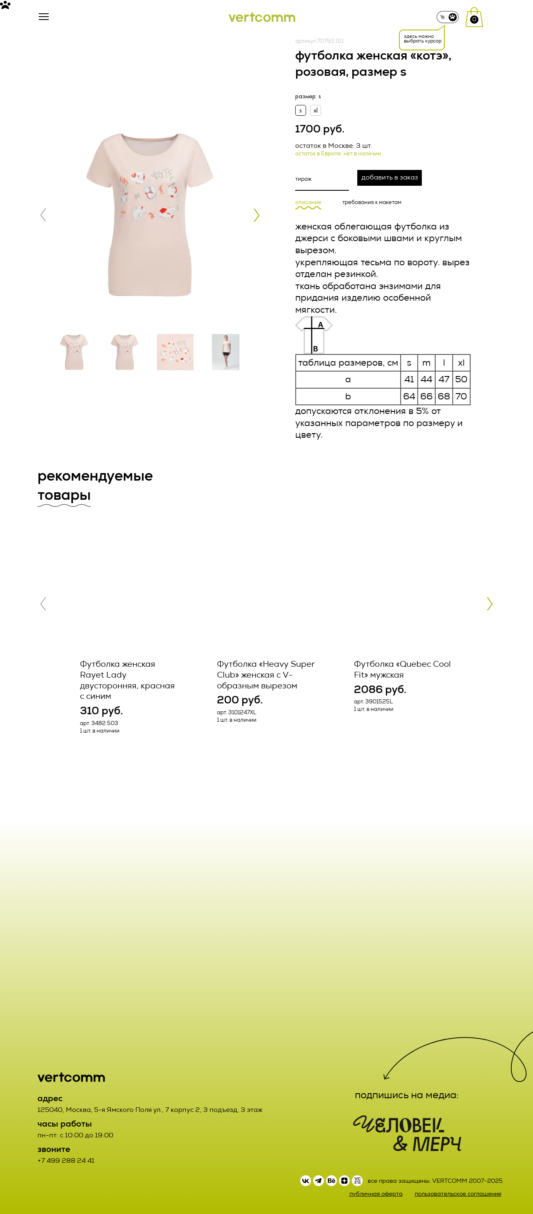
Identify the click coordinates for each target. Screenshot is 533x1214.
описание (308, 202)
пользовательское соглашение (458, 1193)
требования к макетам (371, 202)
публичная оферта (376, 1193)
